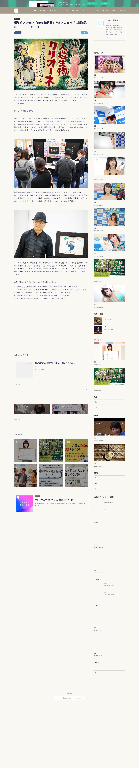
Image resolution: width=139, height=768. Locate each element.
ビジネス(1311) (18, 384)
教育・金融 (93, 10)
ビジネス (108, 10)
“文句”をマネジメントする (103, 732)
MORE (121, 10)
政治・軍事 (71, 10)
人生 (101, 10)
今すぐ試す (92, 3)
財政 (79, 10)
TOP (53, 10)
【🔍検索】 (61, 10)
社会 (115, 10)
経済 (85, 10)
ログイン (104, 3)
